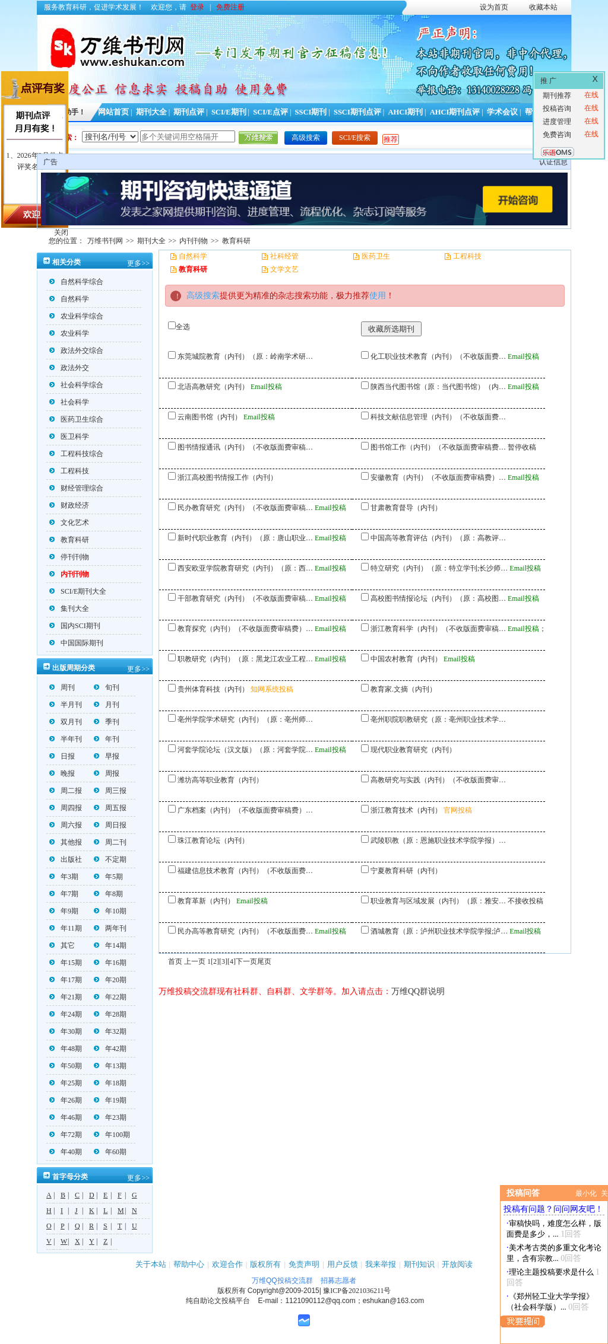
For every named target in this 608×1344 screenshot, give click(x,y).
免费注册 (230, 7)
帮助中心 (188, 1264)
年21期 (65, 997)
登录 (197, 7)
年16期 (110, 962)
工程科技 (69, 471)
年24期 (65, 1014)
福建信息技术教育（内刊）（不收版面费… (245, 871)
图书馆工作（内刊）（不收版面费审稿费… (438, 447)
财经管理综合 (76, 488)
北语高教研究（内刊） (213, 387)
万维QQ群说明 (418, 991)
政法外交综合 (76, 350)
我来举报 (380, 1264)
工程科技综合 (76, 454)
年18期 (110, 1083)
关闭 (61, 232)
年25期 (65, 1083)
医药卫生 (376, 256)
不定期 (110, 859)
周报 (106, 773)
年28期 (110, 1014)
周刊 (62, 687)
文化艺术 (69, 522)
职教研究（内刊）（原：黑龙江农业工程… (245, 659)
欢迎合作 (227, 1264)
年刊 (106, 739)
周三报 (110, 790)
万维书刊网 (105, 241)
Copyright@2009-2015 (283, 1290)
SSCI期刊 (311, 112)
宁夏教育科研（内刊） (406, 871)
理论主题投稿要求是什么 (551, 1271)
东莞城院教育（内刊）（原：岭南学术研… (245, 356)
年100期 (112, 1134)
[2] (215, 961)
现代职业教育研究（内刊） (413, 750)
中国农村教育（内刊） (406, 659)
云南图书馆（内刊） (210, 417)
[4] (231, 961)
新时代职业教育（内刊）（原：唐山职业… (245, 538)
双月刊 (65, 722)
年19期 (110, 1100)
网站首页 (113, 112)
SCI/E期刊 (228, 112)
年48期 (65, 1048)
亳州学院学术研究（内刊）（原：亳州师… (245, 719)
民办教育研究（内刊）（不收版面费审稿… (245, 508)
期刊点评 (188, 112)
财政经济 (69, 505)
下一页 (246, 961)
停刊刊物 (69, 557)
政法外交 (69, 368)
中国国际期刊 (76, 643)
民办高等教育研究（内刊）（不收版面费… (245, 931)
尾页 (264, 961)
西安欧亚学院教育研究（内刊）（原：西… (245, 568)
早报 (106, 756)
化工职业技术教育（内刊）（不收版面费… (438, 356)
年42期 (110, 1048)
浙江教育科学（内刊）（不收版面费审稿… (438, 629)
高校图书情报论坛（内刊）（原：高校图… (438, 598)
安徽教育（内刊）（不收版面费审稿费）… (438, 477)
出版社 (65, 859)
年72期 (65, 1134)
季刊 (106, 722)
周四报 (65, 808)
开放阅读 (457, 1264)
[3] (223, 961)
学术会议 (502, 112)
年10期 (110, 911)
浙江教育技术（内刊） (406, 810)
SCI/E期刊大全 (77, 591)
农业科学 (69, 333)
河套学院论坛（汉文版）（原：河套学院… (245, 750)
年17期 (65, 980)
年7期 (63, 894)
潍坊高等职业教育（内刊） (220, 780)
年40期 (65, 1152)
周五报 (110, 808)
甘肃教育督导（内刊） (406, 508)
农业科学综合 (76, 316)
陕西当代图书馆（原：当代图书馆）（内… (438, 387)
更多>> (138, 263)
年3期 (63, 876)
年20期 (110, 980)
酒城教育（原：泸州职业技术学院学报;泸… (439, 931)
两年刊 (110, 928)
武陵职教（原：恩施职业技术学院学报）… (438, 840)
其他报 (65, 842)
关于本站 (150, 1264)
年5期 (108, 876)
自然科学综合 (76, 282)
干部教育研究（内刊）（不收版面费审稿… (245, 598)
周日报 (110, 825)
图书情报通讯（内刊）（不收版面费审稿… (245, 447)
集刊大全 (69, 608)
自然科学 (69, 299)
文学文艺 (284, 269)
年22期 (110, 997)
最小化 (586, 1193)
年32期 (110, 1031)
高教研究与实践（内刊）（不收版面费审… (438, 780)
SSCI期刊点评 (357, 112)
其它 (62, 945)
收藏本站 (543, 7)
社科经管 (284, 256)
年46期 (65, 1117)
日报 (62, 756)
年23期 (110, 1117)
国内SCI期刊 (74, 626)
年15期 (65, 962)
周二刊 (110, 842)
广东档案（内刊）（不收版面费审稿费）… (245, 810)
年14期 (110, 945)
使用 (377, 295)
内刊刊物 (193, 241)
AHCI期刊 (405, 112)
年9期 (63, 911)
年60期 (110, 1152)
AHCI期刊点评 (455, 112)
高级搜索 (306, 137)
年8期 (108, 894)
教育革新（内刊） (206, 901)
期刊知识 (419, 1264)
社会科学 (69, 402)
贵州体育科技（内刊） (213, 689)
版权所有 (265, 1264)
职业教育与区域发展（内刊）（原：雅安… (438, 901)
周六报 (65, 825)
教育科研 (236, 241)
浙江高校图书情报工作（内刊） (227, 477)
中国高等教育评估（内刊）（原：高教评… (438, 538)
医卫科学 (69, 436)
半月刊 (65, 704)
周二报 (65, 790)
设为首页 (494, 7)
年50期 (65, 1066)
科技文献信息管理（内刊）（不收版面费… (438, 417)
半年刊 (65, 739)
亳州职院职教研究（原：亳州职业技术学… (438, 719)
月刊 (106, 704)
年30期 (65, 1031)
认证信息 (553, 162)
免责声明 (304, 1264)
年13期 (110, 1066)
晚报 (62, 773)
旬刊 (106, 687)
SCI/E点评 (270, 112)
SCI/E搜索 (354, 137)
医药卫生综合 (76, 419)
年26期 (65, 1100)
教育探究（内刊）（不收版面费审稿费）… (245, 629)
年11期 (65, 928)
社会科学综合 (76, 385)
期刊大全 (151, 112)
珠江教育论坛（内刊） (213, 840)
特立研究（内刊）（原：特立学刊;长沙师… (439, 568)
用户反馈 (342, 1264)
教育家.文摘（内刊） (403, 689)
